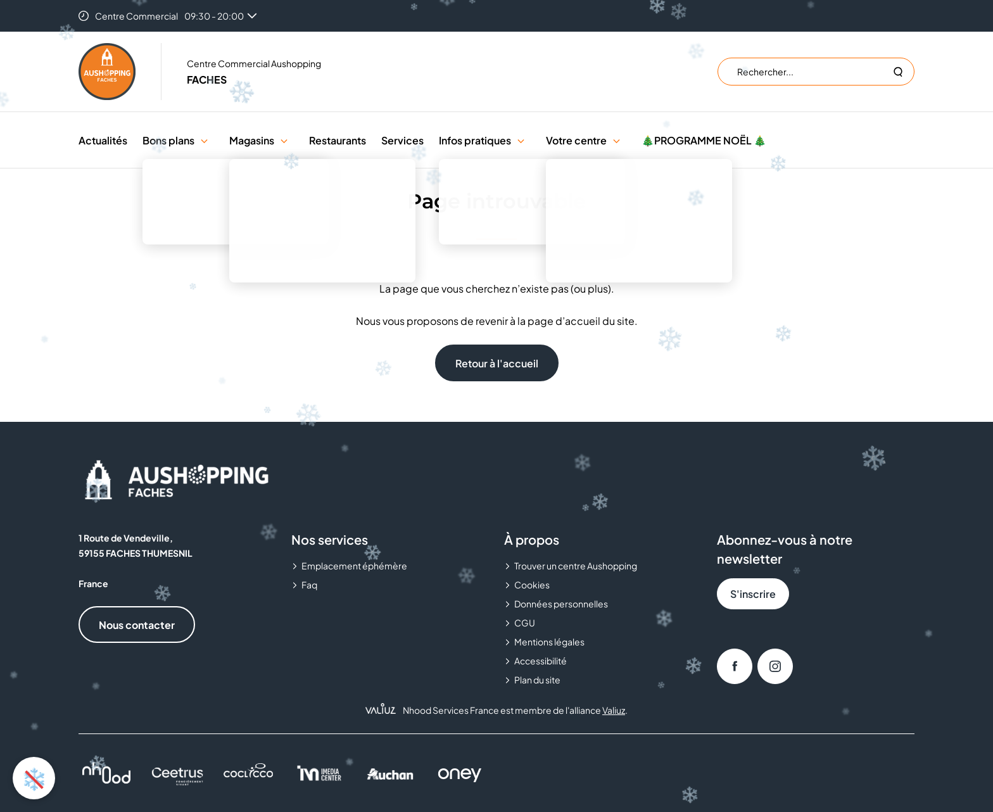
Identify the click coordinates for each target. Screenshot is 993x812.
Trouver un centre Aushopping (575, 565)
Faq (309, 584)
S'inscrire (753, 593)
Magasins (251, 140)
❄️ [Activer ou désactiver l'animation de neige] (34, 777)
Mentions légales (549, 641)
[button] (204, 140)
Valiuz (613, 710)
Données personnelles (561, 603)
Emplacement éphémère (354, 565)
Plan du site (537, 679)
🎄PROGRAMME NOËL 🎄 (704, 140)
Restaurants (337, 140)
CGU (524, 622)
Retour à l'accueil (496, 363)
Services (402, 140)
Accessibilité (540, 660)
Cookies (532, 584)
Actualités (103, 140)
